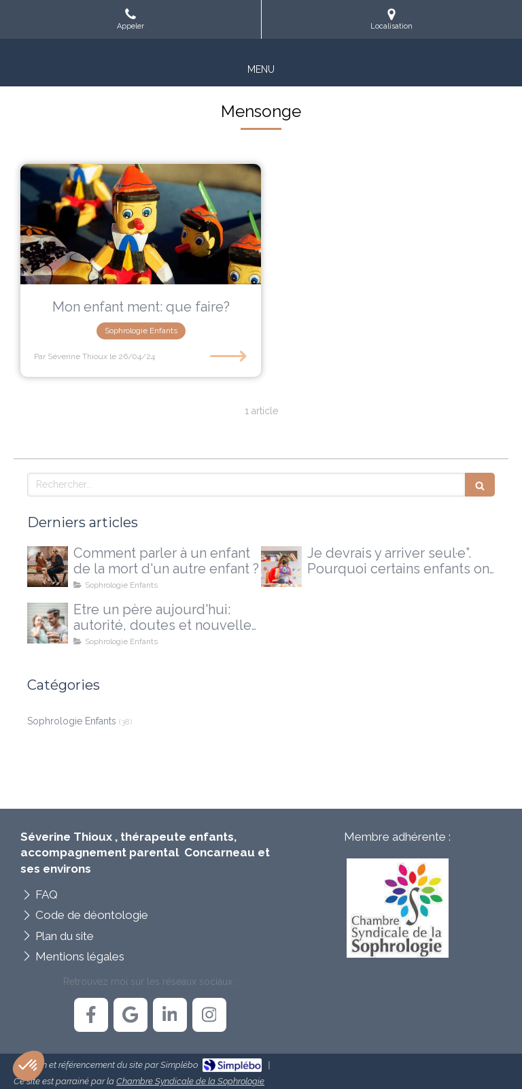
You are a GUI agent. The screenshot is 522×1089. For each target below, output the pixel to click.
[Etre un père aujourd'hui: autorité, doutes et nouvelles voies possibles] (47, 623)
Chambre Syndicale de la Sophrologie (190, 1081)
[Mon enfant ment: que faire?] (140, 224)
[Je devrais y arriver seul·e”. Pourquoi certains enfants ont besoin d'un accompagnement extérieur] (281, 566)
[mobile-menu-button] (261, 69)
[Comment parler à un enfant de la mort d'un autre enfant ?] (47, 566)
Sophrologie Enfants (71, 721)
